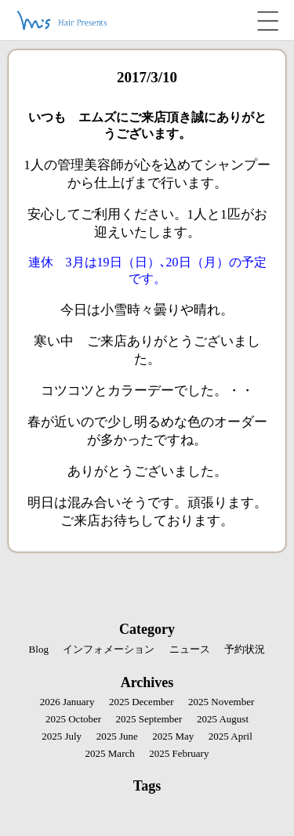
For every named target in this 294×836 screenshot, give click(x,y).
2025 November (221, 702)
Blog (39, 649)
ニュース (189, 649)
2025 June (117, 736)
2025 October (73, 719)
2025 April (230, 736)
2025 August (223, 719)
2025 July (62, 736)
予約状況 (244, 649)
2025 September (149, 719)
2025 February (179, 753)
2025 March (110, 753)
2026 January (67, 702)
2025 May (173, 736)
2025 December (141, 702)
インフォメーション (108, 649)
